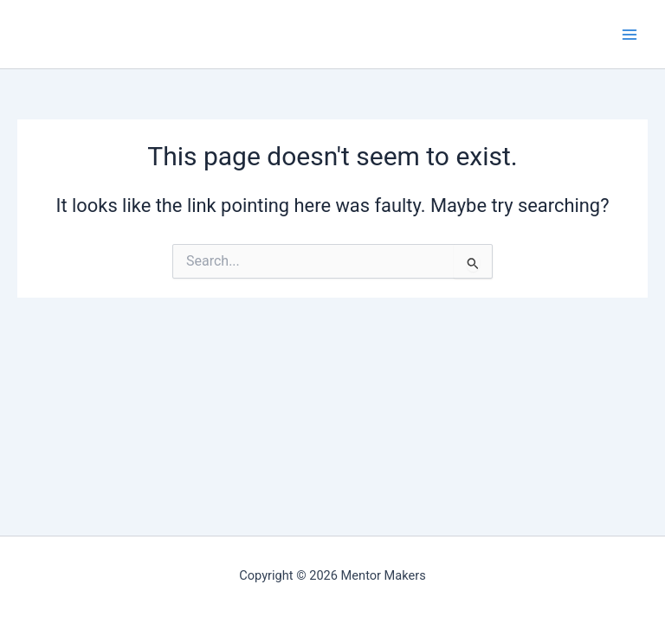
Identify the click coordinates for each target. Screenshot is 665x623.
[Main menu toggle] (629, 34)
